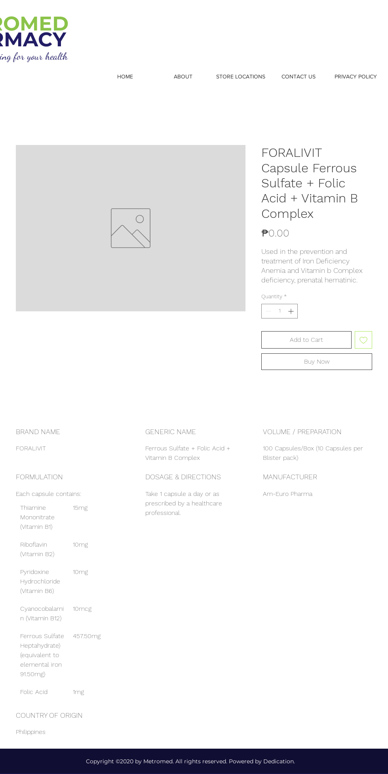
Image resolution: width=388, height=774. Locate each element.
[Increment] (292, 311)
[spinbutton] (279, 311)
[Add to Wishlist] (363, 340)
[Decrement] (267, 311)
